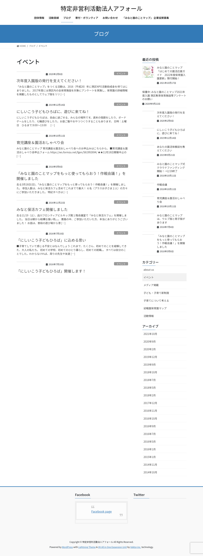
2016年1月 (150, 449)
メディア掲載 (151, 285)
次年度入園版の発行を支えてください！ (49, 80)
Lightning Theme (87, 547)
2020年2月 (150, 349)
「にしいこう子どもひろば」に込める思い (51, 240)
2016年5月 (150, 441)
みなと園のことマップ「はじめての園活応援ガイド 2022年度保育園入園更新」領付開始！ (171, 73)
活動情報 (149, 316)
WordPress (67, 547)
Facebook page (101, 511)
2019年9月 (150, 364)
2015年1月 (150, 457)
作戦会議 (162, 184)
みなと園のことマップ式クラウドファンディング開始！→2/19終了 (171, 167)
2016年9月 (150, 426)
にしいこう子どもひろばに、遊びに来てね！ (53, 111)
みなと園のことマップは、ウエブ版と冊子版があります (171, 218)
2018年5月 (150, 387)
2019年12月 (150, 357)
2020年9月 (150, 341)
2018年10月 (150, 372)
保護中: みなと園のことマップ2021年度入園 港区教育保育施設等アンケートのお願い (164, 95)
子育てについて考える (156, 300)
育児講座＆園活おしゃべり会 (40, 142)
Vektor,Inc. (135, 547)
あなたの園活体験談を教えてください (171, 148)
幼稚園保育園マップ (155, 308)
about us (149, 269)
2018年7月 (150, 380)
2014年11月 (150, 464)
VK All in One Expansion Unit (112, 547)
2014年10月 (150, 472)
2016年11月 (150, 410)
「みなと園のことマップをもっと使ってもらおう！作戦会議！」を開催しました (71, 176)
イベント (121, 73)
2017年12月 (150, 403)
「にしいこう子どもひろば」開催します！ (51, 271)
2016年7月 (150, 434)
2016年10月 (150, 418)
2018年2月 (150, 395)
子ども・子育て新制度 (156, 293)
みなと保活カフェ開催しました (42, 209)
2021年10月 (150, 334)
